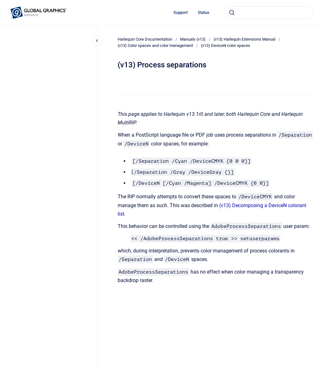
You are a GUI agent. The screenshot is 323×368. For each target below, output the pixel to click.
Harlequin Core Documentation (145, 39)
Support (180, 12)
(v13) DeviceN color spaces (225, 45)
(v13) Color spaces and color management (155, 45)
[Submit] (232, 13)
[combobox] (269, 13)
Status (203, 12)
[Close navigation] (97, 41)
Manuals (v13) (193, 39)
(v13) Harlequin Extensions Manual (244, 39)
